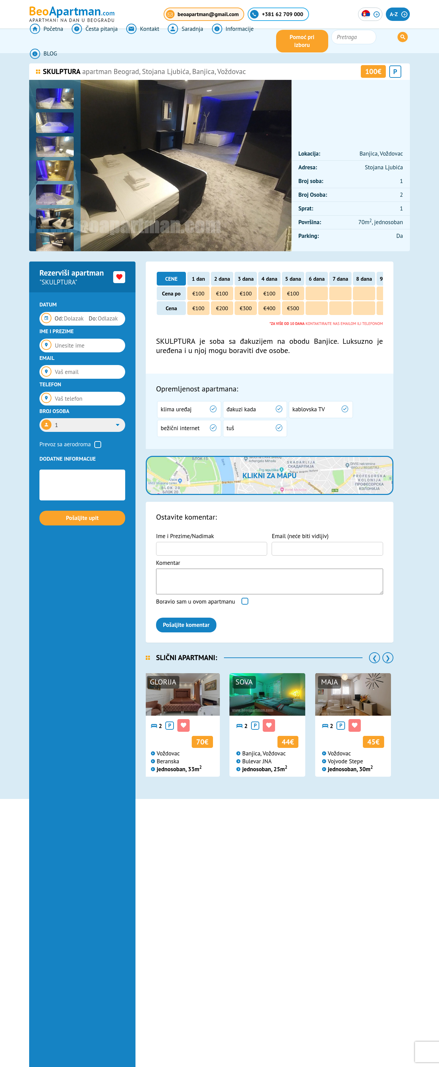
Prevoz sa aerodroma (65, 444)
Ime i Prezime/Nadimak (185, 536)
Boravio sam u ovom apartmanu (195, 601)
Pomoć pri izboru (337, 41)
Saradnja (182, 41)
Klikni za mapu (269, 475)
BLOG (270, 41)
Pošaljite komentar (186, 625)
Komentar (168, 563)
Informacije (228, 41)
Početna (45, 41)
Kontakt (140, 41)
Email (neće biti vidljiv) (300, 536)
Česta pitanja (93, 41)
